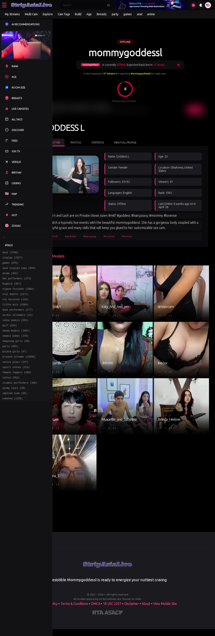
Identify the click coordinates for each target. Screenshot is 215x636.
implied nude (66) (14, 410)
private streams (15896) (19, 369)
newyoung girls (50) (16, 352)
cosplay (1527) (12, 258)
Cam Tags (64, 14)
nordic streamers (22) (17, 322)
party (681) (10, 357)
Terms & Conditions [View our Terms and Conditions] (74, 624)
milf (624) (9, 334)
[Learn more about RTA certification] (98, 634)
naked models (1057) (16, 340)
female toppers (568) (16, 386)
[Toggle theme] (201, 5)
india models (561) (15, 328)
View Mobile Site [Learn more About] (165, 624)
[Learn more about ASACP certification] (113, 634)
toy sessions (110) (15, 305)
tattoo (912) (11, 392)
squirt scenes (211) (16, 381)
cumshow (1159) (12, 416)
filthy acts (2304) (15, 311)
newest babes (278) (15, 346)
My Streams (12, 14)
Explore (48, 14)
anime (151, 14)
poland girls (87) (14, 363)
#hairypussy (104, 276)
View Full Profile (140, 134)
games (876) (10, 264)
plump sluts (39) (13, 404)
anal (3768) (10, 253)
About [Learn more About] (146, 624)
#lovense (142, 276)
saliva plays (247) (15, 375)
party (115, 14)
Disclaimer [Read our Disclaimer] (131, 624)
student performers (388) (19, 398)
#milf (69, 276)
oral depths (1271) (15, 299)
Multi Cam (31, 14)
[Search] (83, 5)
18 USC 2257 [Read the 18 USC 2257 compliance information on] (112, 624)
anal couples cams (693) (19, 270)
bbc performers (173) (16, 282)
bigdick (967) (11, 288)
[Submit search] (108, 5)
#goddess (85, 276)
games (127, 14)
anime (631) (10, 276)
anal (139, 14)
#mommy (123, 276)
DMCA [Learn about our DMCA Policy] (95, 624)
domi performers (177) (17, 317)
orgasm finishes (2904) (18, 293)
